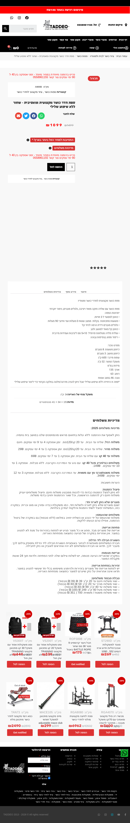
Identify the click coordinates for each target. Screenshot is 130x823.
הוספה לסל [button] (107, 664)
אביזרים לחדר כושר (90, 791)
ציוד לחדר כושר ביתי (43, 794)
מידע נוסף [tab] (71, 291)
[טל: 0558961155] (99, 24)
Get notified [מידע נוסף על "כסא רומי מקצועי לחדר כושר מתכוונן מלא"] (20, 732)
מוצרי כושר (101, 39)
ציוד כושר (61, 791)
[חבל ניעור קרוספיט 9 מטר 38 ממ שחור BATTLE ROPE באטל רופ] (78, 624)
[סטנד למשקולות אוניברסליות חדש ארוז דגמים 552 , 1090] (107, 625)
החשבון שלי (119, 47)
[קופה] (97, 48)
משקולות (56, 802)
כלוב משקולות (93, 802)
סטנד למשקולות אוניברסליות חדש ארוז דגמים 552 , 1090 (109, 648)
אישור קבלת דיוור (40, 775)
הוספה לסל (56, 167)
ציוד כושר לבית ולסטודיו (102, 56)
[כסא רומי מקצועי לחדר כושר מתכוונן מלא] (20, 695)
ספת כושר (67, 802)
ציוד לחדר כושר (62, 794)
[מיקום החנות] (126, 24)
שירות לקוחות (65, 47)
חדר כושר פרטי (32, 791)
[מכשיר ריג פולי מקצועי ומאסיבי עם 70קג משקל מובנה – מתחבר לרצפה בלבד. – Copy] (111, 695)
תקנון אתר (75, 39)
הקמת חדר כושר (109, 791)
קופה (92, 47)
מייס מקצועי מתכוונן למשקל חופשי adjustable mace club (50, 719)
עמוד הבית (121, 56)
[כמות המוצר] (71, 167)
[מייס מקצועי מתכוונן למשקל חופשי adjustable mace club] (50, 695)
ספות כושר (82, 56)
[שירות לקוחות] (74, 48)
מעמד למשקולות (73, 798)
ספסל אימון (100, 798)
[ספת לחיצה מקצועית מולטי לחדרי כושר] (81, 695)
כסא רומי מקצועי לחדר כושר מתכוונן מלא (19, 718)
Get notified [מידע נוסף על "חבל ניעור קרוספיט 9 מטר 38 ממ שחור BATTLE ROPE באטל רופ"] (78, 664)
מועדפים (32, 47)
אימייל (46, 766)
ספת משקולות (56, 798)
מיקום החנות (115, 24)
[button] (98, 267)
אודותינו (113, 39)
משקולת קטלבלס (27, 798)
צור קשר (63, 39)
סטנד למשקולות (109, 802)
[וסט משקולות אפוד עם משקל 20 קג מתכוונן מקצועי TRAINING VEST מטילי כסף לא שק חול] (49, 625)
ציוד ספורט (79, 802)
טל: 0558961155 (87, 24)
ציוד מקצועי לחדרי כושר (29, 92)
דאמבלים (112, 798)
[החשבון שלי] (126, 48)
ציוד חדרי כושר (42, 802)
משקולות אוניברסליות (103, 794)
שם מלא (45, 756)
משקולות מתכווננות (81, 794)
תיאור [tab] (83, 291)
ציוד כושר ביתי (48, 791)
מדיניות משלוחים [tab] (52, 291)
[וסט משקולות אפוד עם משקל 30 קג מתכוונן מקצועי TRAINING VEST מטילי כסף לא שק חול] (19, 625)
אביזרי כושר (73, 791)
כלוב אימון (42, 798)
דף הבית (123, 39)
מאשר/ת (42, 778)
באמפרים (27, 794)
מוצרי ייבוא (87, 39)
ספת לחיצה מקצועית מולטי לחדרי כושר (81, 718)
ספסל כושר (88, 798)
